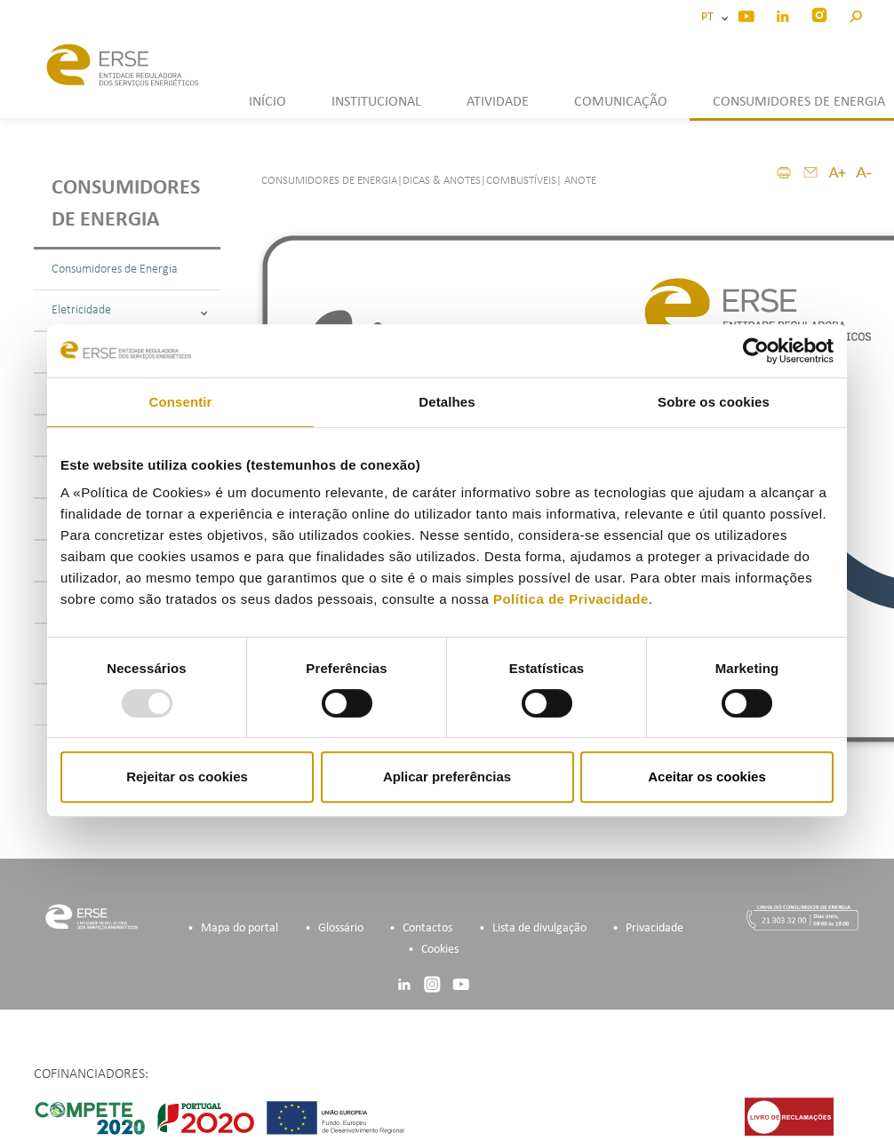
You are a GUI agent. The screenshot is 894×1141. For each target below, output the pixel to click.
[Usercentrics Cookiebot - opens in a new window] (756, 350)
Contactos (427, 928)
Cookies (440, 949)
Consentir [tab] (180, 401)
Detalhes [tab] (447, 401)
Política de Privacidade (571, 598)
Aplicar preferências (447, 776)
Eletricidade (129, 310)
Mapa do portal (239, 928)
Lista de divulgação (539, 928)
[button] (855, 13)
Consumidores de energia (126, 204)
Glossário (340, 928)
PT (710, 17)
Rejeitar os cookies (187, 776)
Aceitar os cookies (707, 776)
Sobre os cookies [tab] (714, 401)
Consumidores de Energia (115, 269)
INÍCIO (267, 102)
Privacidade (654, 928)
